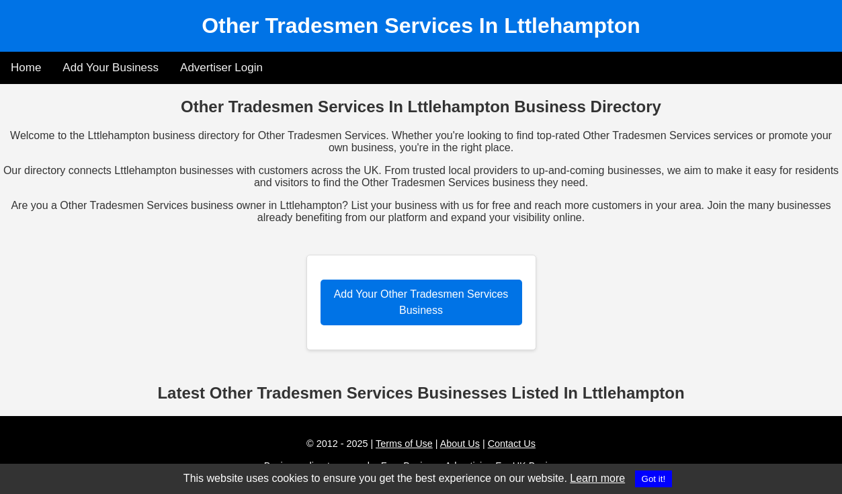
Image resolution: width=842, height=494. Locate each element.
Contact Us (512, 443)
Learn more (597, 478)
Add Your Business (110, 67)
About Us (460, 443)
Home (26, 67)
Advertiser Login (221, 67)
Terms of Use (404, 443)
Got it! (654, 479)
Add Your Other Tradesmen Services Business (421, 302)
